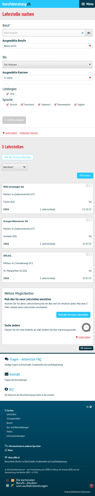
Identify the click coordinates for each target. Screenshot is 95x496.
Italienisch (44, 104)
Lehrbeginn (10, 89)
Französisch (27, 104)
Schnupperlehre (13, 418)
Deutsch (11, 104)
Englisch (79, 104)
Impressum (86, 491)
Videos (9, 431)
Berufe (10, 423)
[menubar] (87, 4)
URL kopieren (86, 348)
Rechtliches (76, 491)
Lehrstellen (11, 414)
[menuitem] (89, 407)
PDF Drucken (85, 175)
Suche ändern (10, 132)
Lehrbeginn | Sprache (29, 132)
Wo (5, 57)
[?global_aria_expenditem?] (87, 185)
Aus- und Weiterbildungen (18, 427)
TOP (91, 485)
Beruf (6, 25)
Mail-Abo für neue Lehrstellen (17, 157)
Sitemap (67, 491)
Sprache (8, 99)
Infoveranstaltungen (16, 436)
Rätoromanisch (62, 104)
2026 (10, 94)
